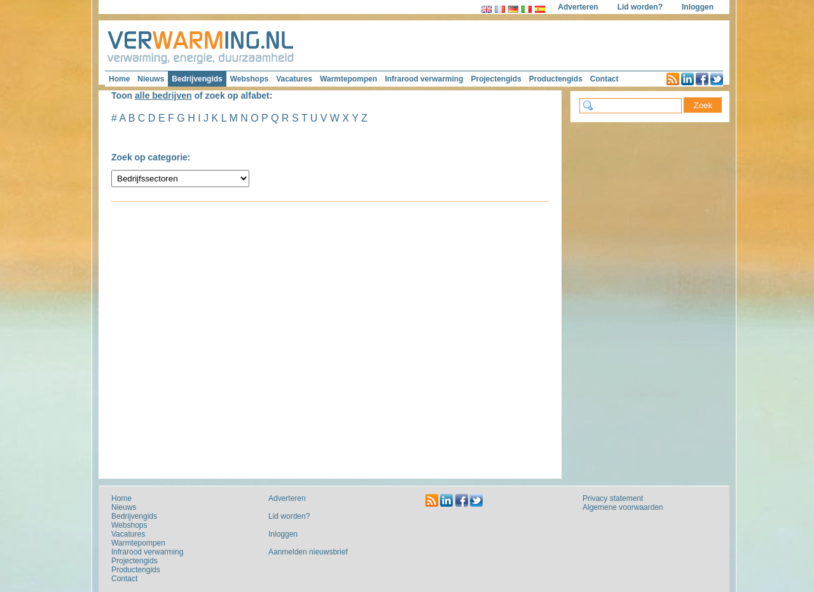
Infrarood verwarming (424, 78)
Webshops (249, 78)
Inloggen (698, 7)
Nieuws (150, 78)
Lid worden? (640, 7)
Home (119, 78)
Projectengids (496, 78)
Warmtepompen (348, 78)
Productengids (556, 78)
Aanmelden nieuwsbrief (308, 551)
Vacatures (294, 78)
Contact (604, 78)
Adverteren (578, 7)
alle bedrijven (163, 95)
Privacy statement (613, 498)
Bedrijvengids (197, 78)
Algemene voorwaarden (623, 507)
